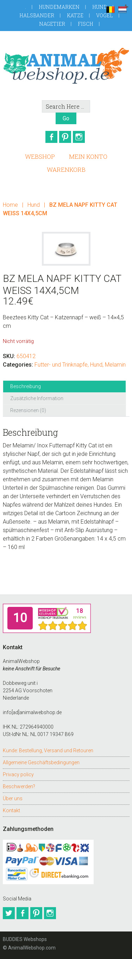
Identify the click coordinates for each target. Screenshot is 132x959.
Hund (99, 7)
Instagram (79, 137)
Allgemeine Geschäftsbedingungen (41, 762)
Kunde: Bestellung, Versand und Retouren (48, 750)
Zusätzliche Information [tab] (36, 398)
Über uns (13, 798)
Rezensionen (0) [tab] (28, 410)
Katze (75, 15)
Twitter (9, 913)
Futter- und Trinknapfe (61, 364)
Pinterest (65, 137)
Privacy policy (18, 774)
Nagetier (52, 23)
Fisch (85, 23)
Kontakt (11, 810)
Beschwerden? (19, 786)
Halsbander (36, 15)
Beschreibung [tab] (25, 386)
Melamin (115, 364)
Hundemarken (59, 7)
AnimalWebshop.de (66, 65)
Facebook (51, 137)
